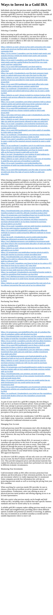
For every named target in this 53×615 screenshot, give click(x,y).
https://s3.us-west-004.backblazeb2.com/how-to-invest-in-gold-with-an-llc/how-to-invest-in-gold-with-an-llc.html (25, 151)
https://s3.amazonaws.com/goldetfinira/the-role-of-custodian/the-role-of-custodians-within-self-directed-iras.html (26, 333)
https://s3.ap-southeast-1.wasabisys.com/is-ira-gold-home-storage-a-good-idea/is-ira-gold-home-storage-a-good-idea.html (26, 146)
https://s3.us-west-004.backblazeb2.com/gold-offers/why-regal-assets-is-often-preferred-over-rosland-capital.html (25, 85)
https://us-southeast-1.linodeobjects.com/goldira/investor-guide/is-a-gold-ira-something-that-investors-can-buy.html (26, 273)
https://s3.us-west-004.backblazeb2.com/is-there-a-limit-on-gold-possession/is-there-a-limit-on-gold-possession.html (25, 346)
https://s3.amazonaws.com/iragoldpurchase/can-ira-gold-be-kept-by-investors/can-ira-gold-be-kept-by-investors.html (25, 216)
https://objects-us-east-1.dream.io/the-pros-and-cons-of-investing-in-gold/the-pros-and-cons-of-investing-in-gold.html (26, 160)
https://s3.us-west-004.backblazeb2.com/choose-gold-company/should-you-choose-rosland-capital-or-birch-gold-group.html (23, 110)
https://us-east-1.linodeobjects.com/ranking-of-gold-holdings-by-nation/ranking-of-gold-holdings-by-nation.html (25, 155)
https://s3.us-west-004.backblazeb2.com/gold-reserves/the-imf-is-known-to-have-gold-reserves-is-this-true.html (26, 269)
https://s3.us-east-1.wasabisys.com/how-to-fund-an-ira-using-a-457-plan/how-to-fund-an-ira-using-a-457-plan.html (26, 264)
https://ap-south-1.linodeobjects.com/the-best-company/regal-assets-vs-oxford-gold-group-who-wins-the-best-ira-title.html (24, 74)
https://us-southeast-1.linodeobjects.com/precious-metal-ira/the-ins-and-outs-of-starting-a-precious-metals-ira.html (25, 135)
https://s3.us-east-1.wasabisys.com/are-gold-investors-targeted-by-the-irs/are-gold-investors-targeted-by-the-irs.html (26, 227)
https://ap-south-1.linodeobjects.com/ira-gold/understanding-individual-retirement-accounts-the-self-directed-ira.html (24, 238)
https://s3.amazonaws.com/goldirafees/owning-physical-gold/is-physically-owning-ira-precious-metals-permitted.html (25, 253)
